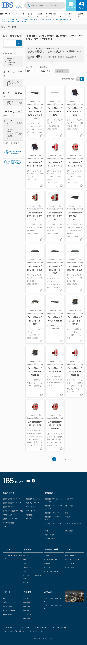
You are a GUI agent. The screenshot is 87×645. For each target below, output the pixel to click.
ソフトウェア (31, 507)
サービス (29, 519)
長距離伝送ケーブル (10, 515)
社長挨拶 (26, 602)
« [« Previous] (43, 459)
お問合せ (48, 592)
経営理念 (26, 598)
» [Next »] (65, 459)
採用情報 (26, 618)
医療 (46, 530)
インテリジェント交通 (53, 523)
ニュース (62, 15)
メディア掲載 (69, 567)
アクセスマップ (28, 614)
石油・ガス (69, 499)
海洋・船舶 (69, 505)
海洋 (25, 571)
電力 (25, 563)
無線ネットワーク (32, 503)
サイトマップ (9, 627)
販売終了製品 (7, 606)
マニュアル (48, 567)
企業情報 (80, 15)
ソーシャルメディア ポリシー (15, 631)
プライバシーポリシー (58, 627)
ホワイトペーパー (50, 559)
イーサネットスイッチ (14, 123)
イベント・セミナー (72, 559)
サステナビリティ (36, 631)
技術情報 (39, 15)
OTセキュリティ (51, 538)
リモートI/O (30, 511)
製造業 (67, 517)
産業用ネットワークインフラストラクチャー (51, 51)
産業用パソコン (8, 507)
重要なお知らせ (70, 555)
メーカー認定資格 (9, 610)
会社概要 (26, 606)
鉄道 (67, 513)
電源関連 (29, 515)
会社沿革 (26, 610)
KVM (4, 527)
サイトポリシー (23, 627)
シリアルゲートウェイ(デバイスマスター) (13, 21)
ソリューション (19, 15)
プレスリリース (70, 563)
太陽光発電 (69, 530)
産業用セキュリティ (33, 499)
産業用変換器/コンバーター (12, 503)
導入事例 (30, 15)
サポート (71, 15)
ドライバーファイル (51, 571)
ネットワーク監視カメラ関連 (13, 511)
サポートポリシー (39, 627)
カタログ (47, 555)
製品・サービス (10, 492)
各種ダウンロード (9, 602)
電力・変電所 (50, 534)
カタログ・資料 (51, 15)
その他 (25, 582)
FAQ (4, 598)
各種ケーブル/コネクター (12, 519)
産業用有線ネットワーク (11, 499)
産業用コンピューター (53, 513)
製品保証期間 (7, 614)
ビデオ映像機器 (8, 523)
